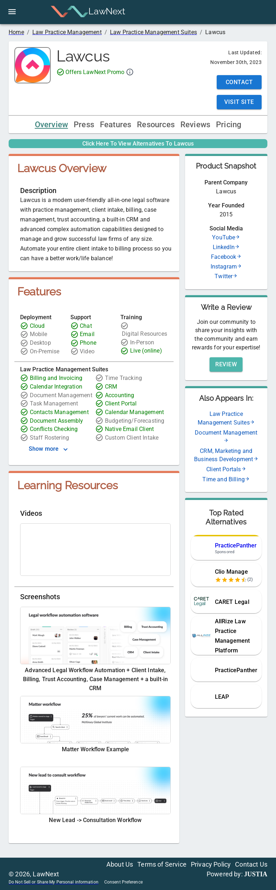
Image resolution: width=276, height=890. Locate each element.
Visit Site (239, 101)
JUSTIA (255, 874)
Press (84, 124)
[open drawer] (12, 11)
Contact (239, 82)
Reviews (195, 124)
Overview (51, 124)
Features (115, 124)
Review (226, 364)
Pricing (228, 124)
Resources (156, 124)
